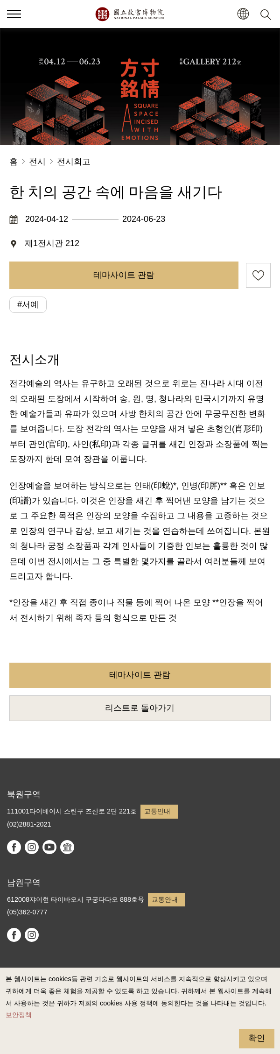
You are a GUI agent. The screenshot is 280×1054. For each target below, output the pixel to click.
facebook (14, 847)
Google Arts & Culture (67, 847)
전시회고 (74, 161)
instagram (32, 847)
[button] (243, 14)
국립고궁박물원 (129, 14)
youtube (49, 847)
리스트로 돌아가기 (140, 708)
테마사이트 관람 (123, 275)
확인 (256, 1038)
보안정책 (19, 1015)
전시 (37, 161)
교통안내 (157, 811)
